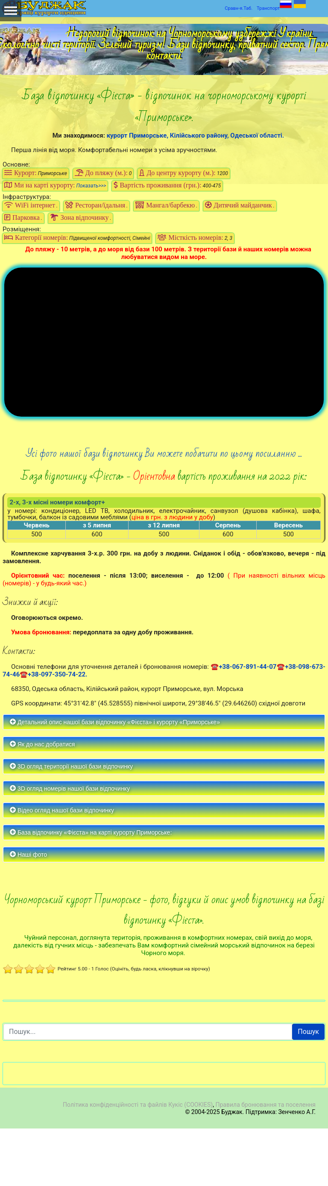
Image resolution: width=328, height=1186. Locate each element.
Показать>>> (91, 186)
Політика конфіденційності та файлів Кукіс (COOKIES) (138, 1162)
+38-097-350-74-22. (57, 732)
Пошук (308, 1089)
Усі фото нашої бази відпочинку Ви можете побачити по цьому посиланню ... (164, 511)
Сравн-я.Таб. (238, 8)
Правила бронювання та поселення (265, 1162)
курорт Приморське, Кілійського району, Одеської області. (195, 135)
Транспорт (268, 8)
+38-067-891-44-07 (247, 724)
